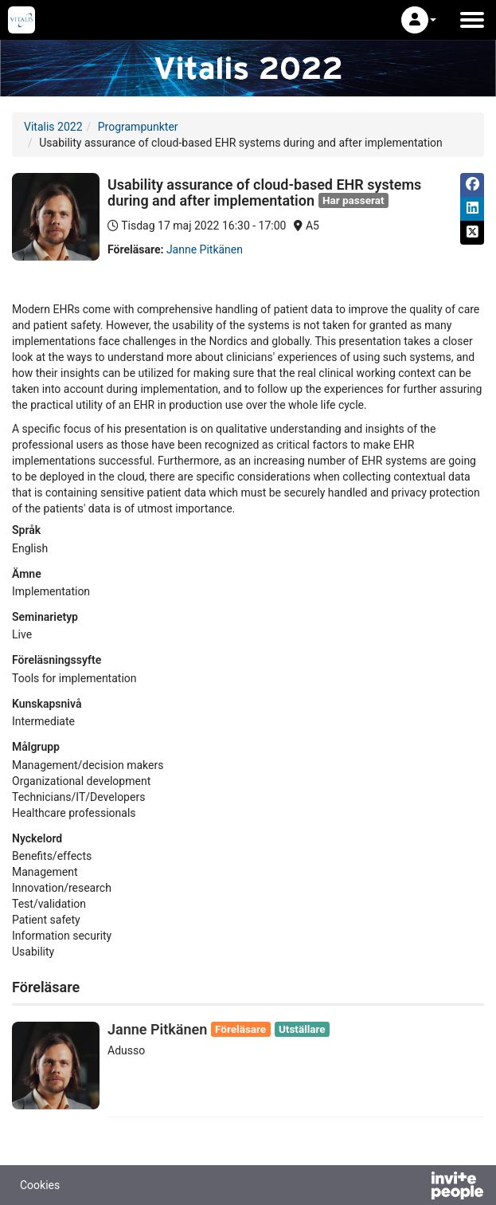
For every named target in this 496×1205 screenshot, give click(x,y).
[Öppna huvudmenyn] (472, 20)
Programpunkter (138, 126)
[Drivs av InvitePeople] (415, 1187)
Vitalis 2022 (53, 126)
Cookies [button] (40, 1185)
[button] (418, 20)
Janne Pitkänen (204, 249)
